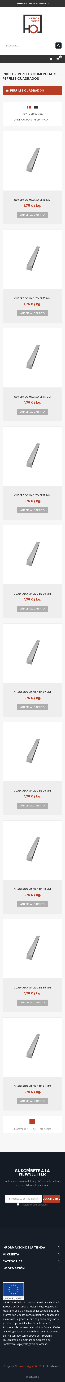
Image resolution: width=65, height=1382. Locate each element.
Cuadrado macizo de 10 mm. (32, 199)
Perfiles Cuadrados (25, 90)
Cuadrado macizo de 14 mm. (32, 396)
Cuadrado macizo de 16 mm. (32, 495)
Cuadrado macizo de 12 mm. (32, 298)
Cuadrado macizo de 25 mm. (32, 790)
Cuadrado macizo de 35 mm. (32, 987)
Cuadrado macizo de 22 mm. (32, 692)
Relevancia (42, 119)
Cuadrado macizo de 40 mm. (32, 1086)
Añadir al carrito (32, 215)
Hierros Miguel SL (28, 1366)
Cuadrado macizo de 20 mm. (32, 593)
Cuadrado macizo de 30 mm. (32, 889)
